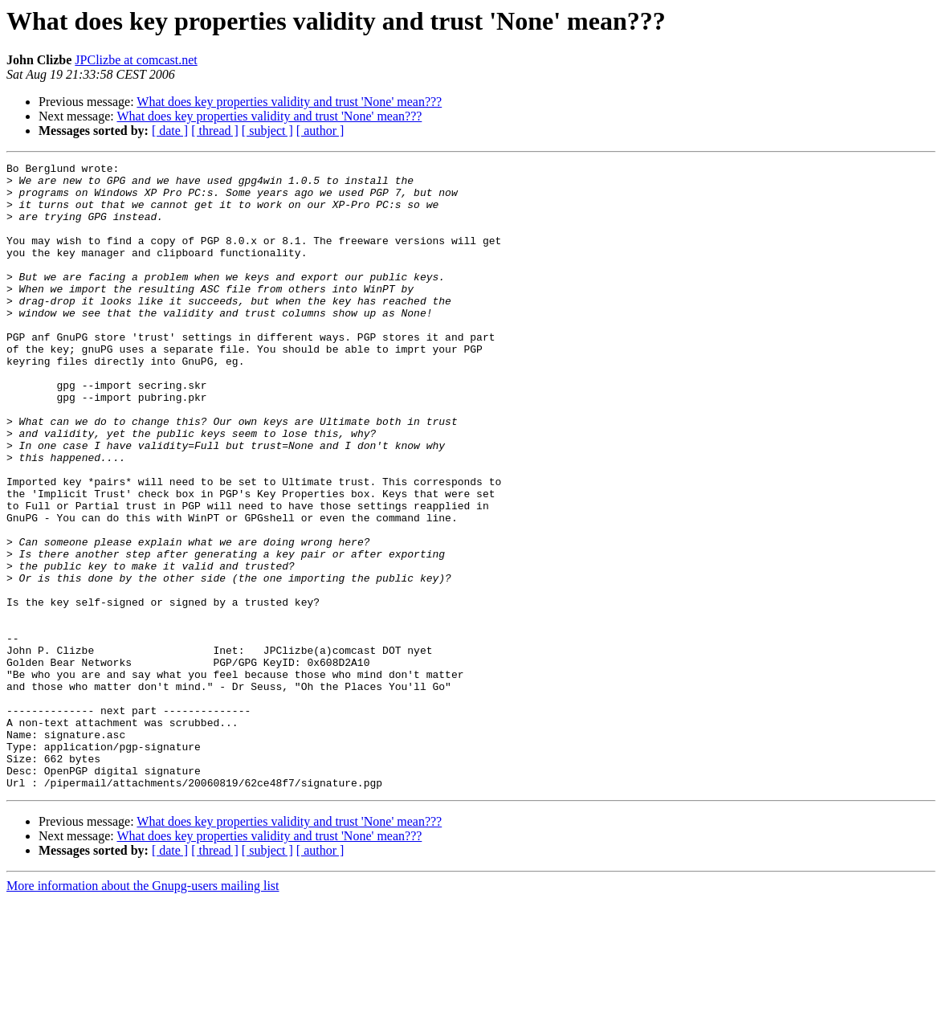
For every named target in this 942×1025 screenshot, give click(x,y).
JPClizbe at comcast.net (136, 60)
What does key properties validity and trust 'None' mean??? (289, 101)
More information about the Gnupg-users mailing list (142, 1011)
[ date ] (170, 130)
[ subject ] (267, 130)
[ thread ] (215, 130)
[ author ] (320, 130)
